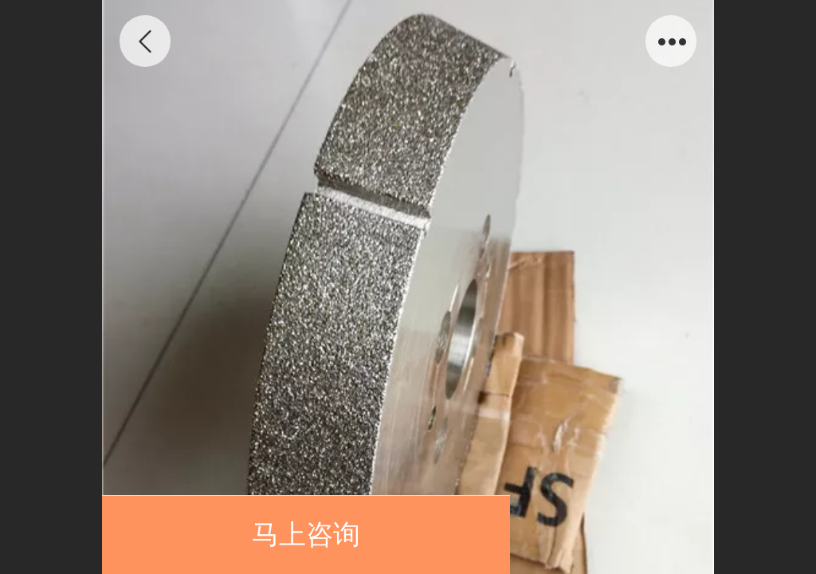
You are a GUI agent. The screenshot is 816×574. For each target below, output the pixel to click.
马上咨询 (306, 534)
